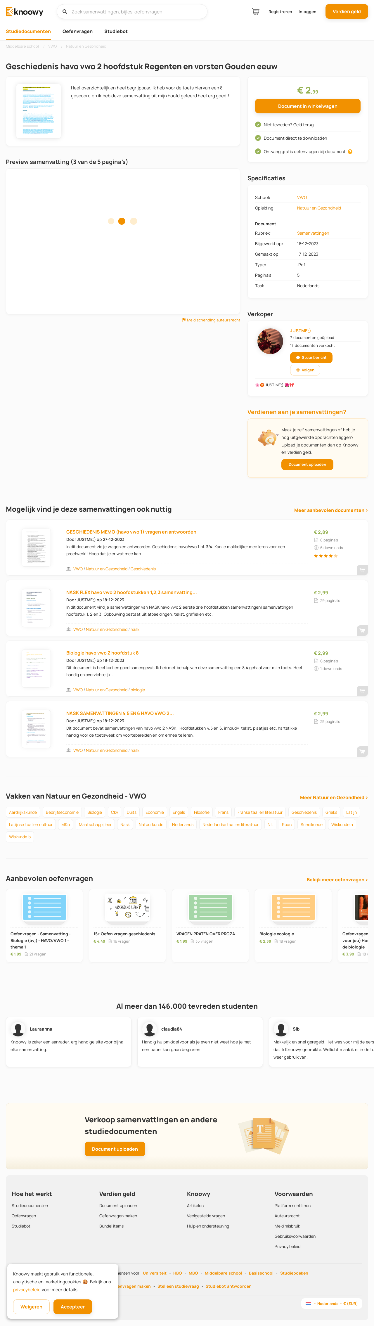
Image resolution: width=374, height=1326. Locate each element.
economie (155, 812)
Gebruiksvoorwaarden (295, 1236)
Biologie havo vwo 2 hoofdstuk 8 (102, 653)
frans (223, 812)
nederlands (182, 824)
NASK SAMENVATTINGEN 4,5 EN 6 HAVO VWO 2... (120, 713)
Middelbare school (223, 1273)
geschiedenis (304, 812)
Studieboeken (294, 1273)
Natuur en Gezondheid (319, 208)
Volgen (305, 370)
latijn (351, 812)
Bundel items (111, 1226)
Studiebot (116, 31)
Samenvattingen (313, 233)
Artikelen (195, 1205)
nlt (270, 824)
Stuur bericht (311, 357)
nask (135, 629)
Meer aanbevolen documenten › (331, 510)
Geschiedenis (143, 569)
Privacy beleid (287, 1246)
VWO (302, 197)
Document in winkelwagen (307, 106)
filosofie (201, 812)
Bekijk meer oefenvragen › (337, 879)
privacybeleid (27, 1290)
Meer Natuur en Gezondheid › (334, 797)
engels (179, 812)
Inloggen (307, 11)
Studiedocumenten (28, 31)
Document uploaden (307, 464)
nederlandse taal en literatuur (230, 824)
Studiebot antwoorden (229, 1286)
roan (287, 824)
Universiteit (155, 1273)
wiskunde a (342, 824)
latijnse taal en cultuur (31, 824)
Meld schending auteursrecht (211, 320)
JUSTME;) (300, 331)
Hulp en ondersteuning (208, 1226)
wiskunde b (20, 836)
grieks (331, 812)
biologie (138, 690)
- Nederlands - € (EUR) (332, 1303)
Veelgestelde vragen (206, 1215)
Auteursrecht (287, 1215)
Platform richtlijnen (293, 1205)
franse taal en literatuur (260, 812)
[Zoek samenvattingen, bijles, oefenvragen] (132, 11)
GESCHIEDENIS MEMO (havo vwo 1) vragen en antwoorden (131, 532)
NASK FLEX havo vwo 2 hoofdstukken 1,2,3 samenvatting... (131, 592)
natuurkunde (151, 824)
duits (131, 812)
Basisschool (261, 1273)
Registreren (280, 11)
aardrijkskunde (23, 812)
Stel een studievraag (178, 1286)
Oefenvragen (78, 31)
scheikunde (312, 824)
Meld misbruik (287, 1226)
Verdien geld (347, 11)
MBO (193, 1273)
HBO (177, 1273)
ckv (114, 812)
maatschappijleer (95, 824)
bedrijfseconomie (62, 812)
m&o (65, 824)
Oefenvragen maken (118, 1215)
